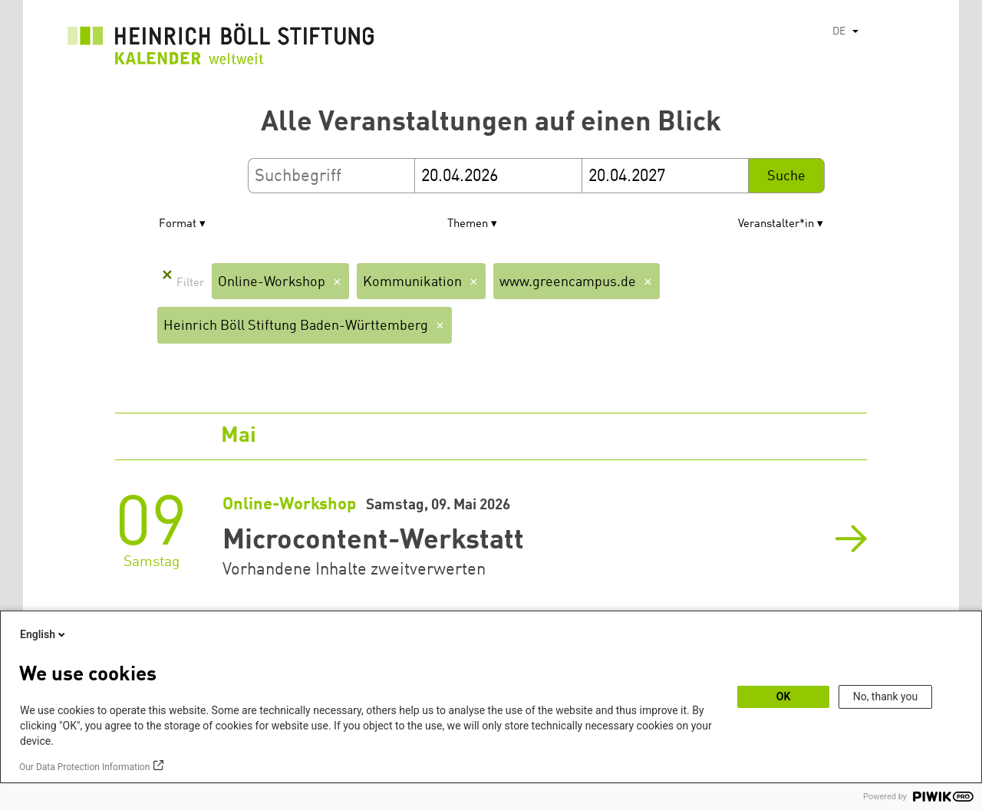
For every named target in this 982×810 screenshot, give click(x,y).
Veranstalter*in (776, 224)
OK (783, 696)
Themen (467, 224)
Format (177, 224)
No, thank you (885, 696)
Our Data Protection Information (84, 767)
